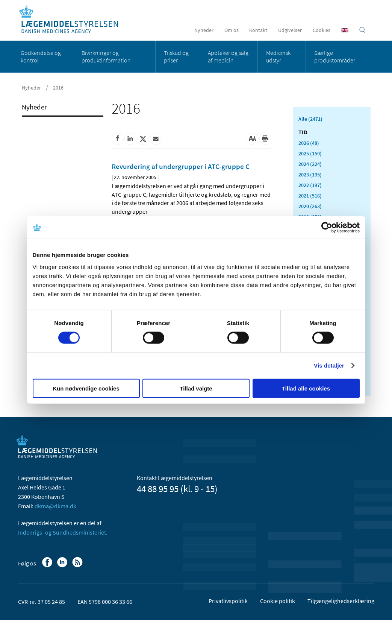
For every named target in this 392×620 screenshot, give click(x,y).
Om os (231, 30)
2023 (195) (310, 174)
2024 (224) (310, 164)
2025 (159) (310, 153)
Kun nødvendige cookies (86, 388)
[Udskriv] (265, 139)
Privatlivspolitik (228, 601)
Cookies (321, 30)
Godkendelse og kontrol (41, 56)
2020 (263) (310, 206)
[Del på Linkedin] (130, 139)
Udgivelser (290, 30)
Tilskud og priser (176, 56)
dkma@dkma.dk (55, 506)
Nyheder (203, 30)
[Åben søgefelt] (362, 30)
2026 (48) (308, 143)
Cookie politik (277, 601)
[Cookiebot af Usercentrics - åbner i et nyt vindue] (327, 227)
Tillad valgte (196, 388)
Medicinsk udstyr (278, 56)
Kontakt (258, 30)
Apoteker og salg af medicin (228, 56)
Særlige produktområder (334, 56)
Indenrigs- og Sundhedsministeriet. (62, 532)
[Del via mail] (156, 139)
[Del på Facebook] (118, 139)
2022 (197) (310, 185)
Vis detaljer (329, 365)
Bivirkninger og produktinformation (106, 56)
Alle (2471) (310, 118)
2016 (58, 87)
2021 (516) (310, 195)
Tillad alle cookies (306, 388)
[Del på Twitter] (143, 139)
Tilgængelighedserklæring (340, 601)
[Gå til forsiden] (73, 20)
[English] (344, 30)
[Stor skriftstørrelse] (253, 139)
